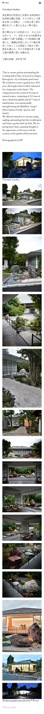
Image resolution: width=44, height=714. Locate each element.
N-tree (5, 2)
